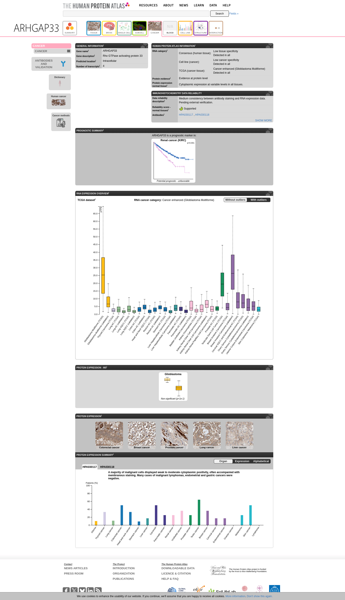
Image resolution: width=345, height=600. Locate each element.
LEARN (199, 5)
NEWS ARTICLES (76, 568)
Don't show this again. (260, 596)
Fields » (234, 13)
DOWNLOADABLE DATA (178, 568)
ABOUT (168, 5)
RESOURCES (148, 5)
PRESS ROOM (73, 573)
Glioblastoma (173, 387)
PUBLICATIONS (123, 578)
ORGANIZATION (123, 573)
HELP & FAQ (170, 578)
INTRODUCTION (124, 568)
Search (219, 13)
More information (235, 596)
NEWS (183, 5)
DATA (213, 5)
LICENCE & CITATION (176, 573)
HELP (227, 5)
